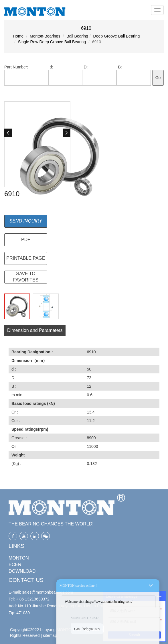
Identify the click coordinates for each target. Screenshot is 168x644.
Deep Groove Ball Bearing (116, 36)
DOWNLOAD (22, 571)
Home (18, 36)
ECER (15, 564)
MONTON (19, 558)
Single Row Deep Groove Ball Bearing (52, 42)
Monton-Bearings (45, 36)
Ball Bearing (77, 36)
